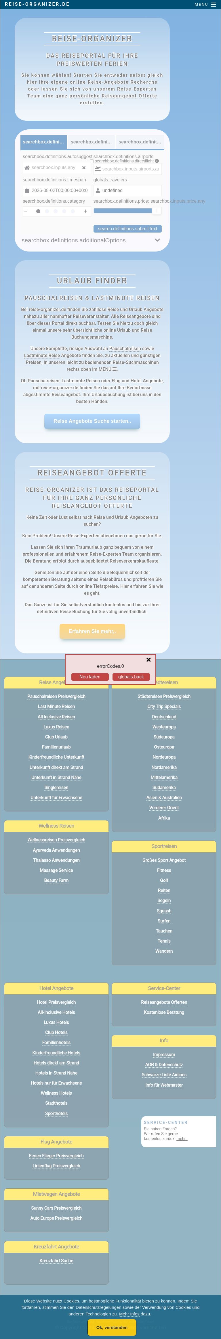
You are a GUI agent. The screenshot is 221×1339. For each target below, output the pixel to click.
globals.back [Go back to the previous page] (131, 676)
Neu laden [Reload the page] (89, 676)
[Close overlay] (150, 660)
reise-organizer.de (37, 4)
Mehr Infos (129, 1313)
